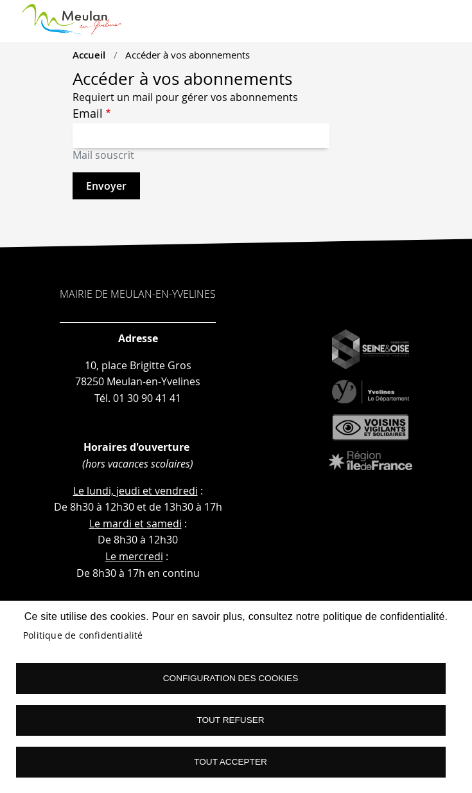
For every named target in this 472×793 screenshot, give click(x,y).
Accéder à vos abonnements (187, 54)
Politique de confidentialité (83, 635)
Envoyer (106, 186)
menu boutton (447, 26)
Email (88, 113)
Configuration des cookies (230, 678)
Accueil (89, 54)
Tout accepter (230, 762)
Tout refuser (230, 720)
